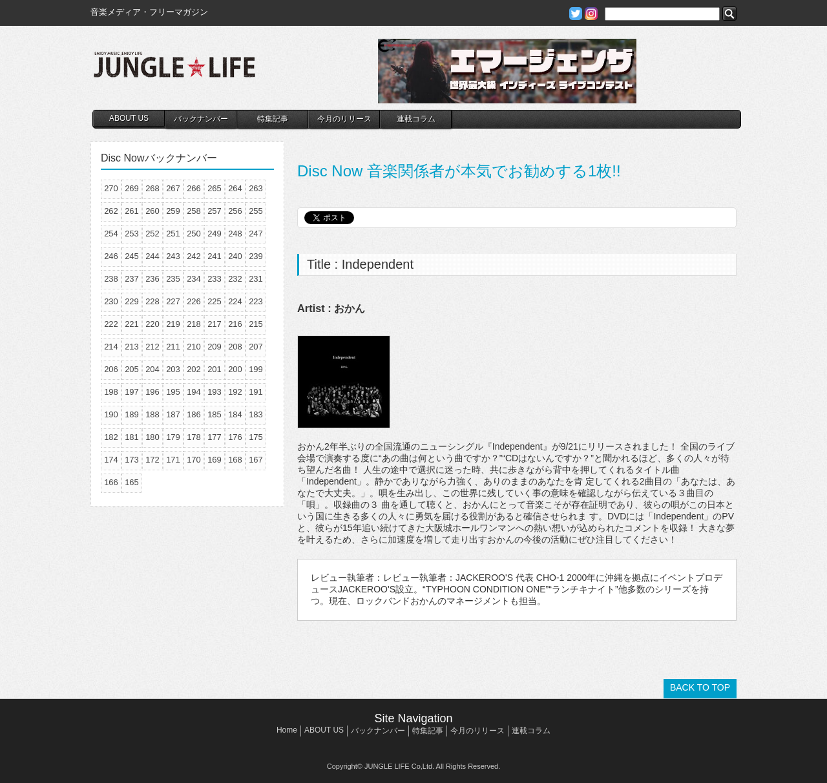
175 (256, 437)
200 (235, 369)
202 (194, 369)
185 (214, 414)
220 (152, 324)
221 (132, 324)
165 (132, 482)
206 (111, 369)
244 (152, 256)
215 (256, 324)
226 (194, 301)
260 (152, 211)
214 (111, 346)
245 (132, 256)
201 (214, 369)
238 (111, 279)
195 (173, 392)
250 (194, 233)
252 (152, 233)
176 (235, 437)
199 (256, 369)
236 (152, 279)
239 (256, 256)
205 (132, 369)
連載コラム (416, 118)
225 (214, 301)
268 (152, 188)
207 (256, 346)
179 (173, 437)
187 (173, 414)
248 (235, 233)
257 (214, 211)
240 (235, 256)
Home (287, 730)
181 (132, 437)
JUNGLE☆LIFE (174, 71)
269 (132, 188)
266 (194, 188)
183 (256, 414)
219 (173, 324)
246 (111, 256)
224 (235, 301)
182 (111, 437)
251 (173, 233)
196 (152, 392)
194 (194, 392)
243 (173, 256)
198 (111, 392)
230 (111, 301)
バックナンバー (201, 118)
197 (132, 392)
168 (235, 460)
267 (173, 188)
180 (152, 437)
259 (173, 211)
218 (194, 324)
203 (173, 369)
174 (111, 460)
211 (173, 346)
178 (194, 437)
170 (194, 460)
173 (132, 460)
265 (214, 188)
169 (214, 460)
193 (214, 392)
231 (256, 279)
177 (214, 437)
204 (152, 369)
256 (235, 211)
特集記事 (272, 118)
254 (111, 233)
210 (194, 346)
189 (132, 414)
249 (214, 233)
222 (111, 324)
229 (132, 301)
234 (194, 279)
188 (152, 414)
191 (256, 392)
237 (132, 279)
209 (214, 346)
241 (214, 256)
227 (173, 301)
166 (111, 482)
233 (214, 279)
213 (132, 346)
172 (152, 460)
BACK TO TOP (700, 687)
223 (256, 301)
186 (194, 414)
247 (256, 233)
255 (256, 211)
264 (235, 188)
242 (194, 256)
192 (235, 392)
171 (173, 460)
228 (152, 301)
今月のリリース (344, 118)
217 (214, 324)
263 (256, 188)
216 (235, 324)
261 (132, 211)
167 (256, 460)
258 (194, 211)
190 (111, 414)
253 (132, 233)
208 (235, 346)
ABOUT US (129, 118)
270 (111, 188)
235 (173, 279)
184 (235, 414)
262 (111, 211)
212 (152, 346)
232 (235, 279)
